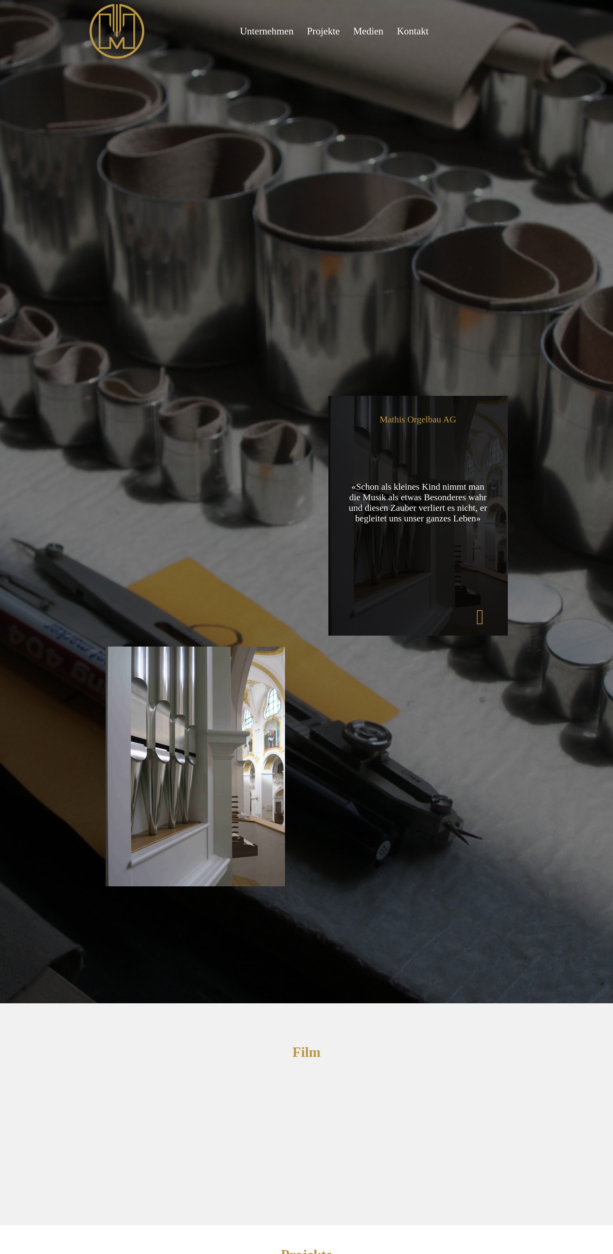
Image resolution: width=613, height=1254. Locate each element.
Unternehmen (267, 31)
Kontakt (412, 31)
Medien (368, 31)
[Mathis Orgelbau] (117, 30)
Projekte (323, 31)
